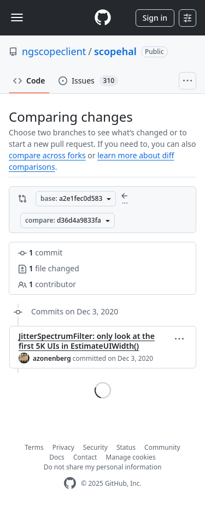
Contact (85, 457)
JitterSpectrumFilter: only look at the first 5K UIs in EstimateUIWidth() (87, 341)
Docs (57, 457)
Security (95, 447)
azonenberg (52, 358)
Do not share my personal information (103, 467)
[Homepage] (103, 18)
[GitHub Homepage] (70, 483)
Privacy (63, 447)
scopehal (115, 51)
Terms (34, 447)
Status (126, 447)
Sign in (155, 18)
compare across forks (47, 155)
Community (162, 447)
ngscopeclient (54, 51)
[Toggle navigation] (17, 17)
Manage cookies (130, 457)
